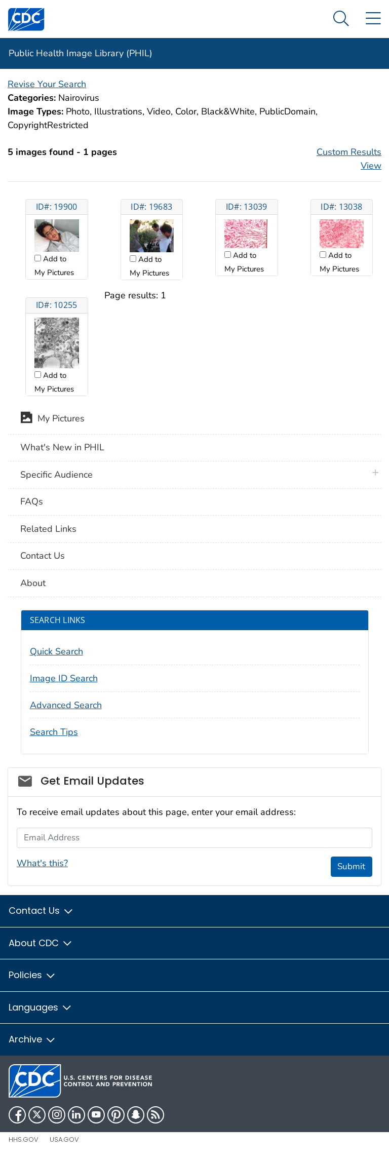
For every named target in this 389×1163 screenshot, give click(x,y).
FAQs (31, 501)
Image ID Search (64, 678)
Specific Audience (56, 475)
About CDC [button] (41, 943)
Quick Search (56, 651)
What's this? (42, 863)
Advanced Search (66, 705)
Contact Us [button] (41, 910)
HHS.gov (23, 1139)
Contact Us (42, 556)
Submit (351, 866)
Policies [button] (32, 974)
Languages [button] (40, 1007)
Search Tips (54, 732)
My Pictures (52, 419)
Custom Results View (349, 159)
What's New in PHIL (62, 447)
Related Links (48, 529)
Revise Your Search (47, 84)
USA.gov (64, 1139)
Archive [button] (32, 1039)
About (33, 583)
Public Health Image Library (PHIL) (80, 53)
